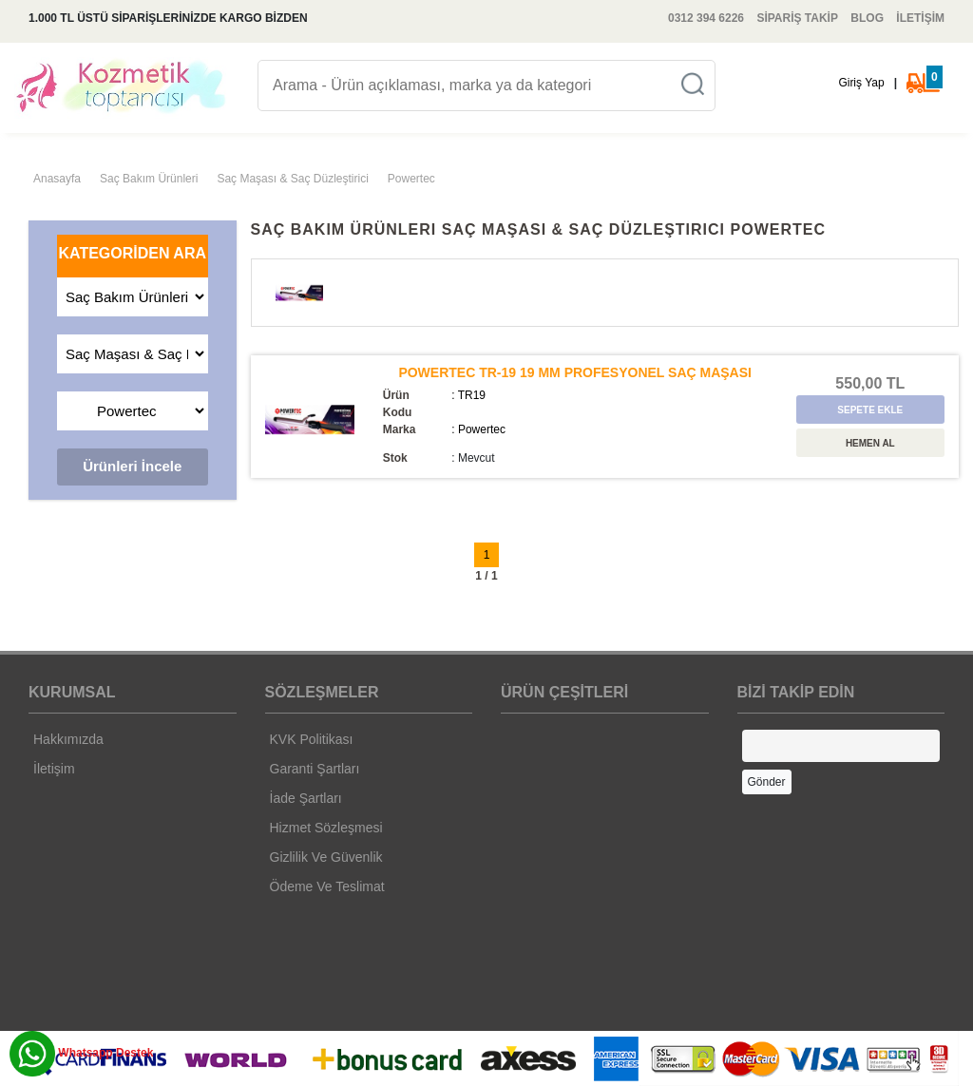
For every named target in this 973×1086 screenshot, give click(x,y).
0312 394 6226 (706, 18)
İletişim (54, 768)
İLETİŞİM (920, 18)
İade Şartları (306, 798)
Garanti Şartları (315, 768)
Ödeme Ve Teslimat (327, 886)
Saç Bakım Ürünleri (149, 178)
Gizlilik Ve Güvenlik (326, 857)
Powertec (411, 178)
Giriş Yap (861, 82)
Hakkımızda (68, 739)
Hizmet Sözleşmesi (326, 827)
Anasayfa (57, 178)
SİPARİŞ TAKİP (797, 18)
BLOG (867, 18)
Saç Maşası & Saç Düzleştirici (292, 178)
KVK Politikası (311, 739)
